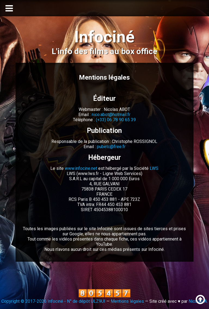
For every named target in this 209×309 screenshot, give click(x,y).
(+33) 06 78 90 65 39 (116, 119)
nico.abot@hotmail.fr (111, 114)
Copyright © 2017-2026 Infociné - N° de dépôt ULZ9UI (53, 301)
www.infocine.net (81, 168)
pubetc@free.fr (111, 146)
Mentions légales (127, 301)
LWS (154, 168)
